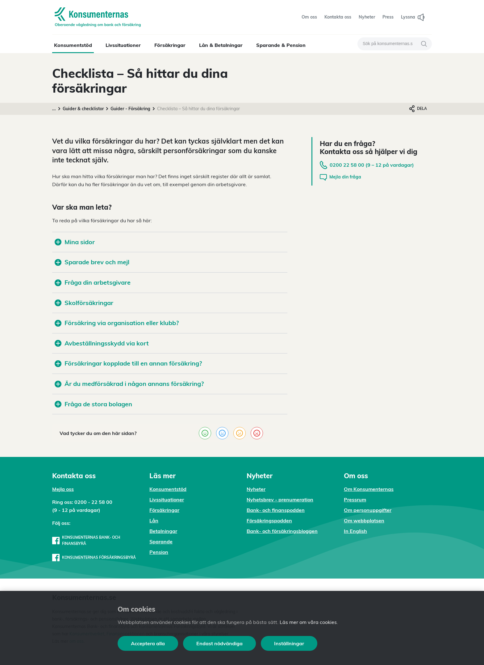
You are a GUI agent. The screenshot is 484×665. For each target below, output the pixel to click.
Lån (153, 520)
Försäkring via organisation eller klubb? (117, 323)
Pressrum (355, 499)
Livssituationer (123, 45)
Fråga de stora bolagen (93, 404)
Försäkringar (170, 45)
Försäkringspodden (269, 520)
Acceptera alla (148, 643)
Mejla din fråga (340, 177)
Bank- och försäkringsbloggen (282, 531)
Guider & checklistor (83, 108)
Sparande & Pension (281, 45)
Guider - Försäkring (130, 108)
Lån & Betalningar (221, 45)
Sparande (161, 541)
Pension (158, 552)
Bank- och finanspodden (276, 510)
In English (355, 531)
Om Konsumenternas (369, 489)
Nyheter (256, 489)
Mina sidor (75, 242)
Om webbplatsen (364, 520)
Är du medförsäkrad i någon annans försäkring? (129, 383)
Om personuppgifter (367, 510)
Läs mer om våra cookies (308, 622)
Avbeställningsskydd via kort (102, 343)
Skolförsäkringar (85, 303)
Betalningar (163, 531)
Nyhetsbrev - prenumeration (280, 499)
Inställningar (289, 643)
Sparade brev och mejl (92, 262)
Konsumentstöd (73, 45)
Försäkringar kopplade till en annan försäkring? (128, 363)
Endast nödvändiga (219, 643)
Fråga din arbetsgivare (93, 282)
